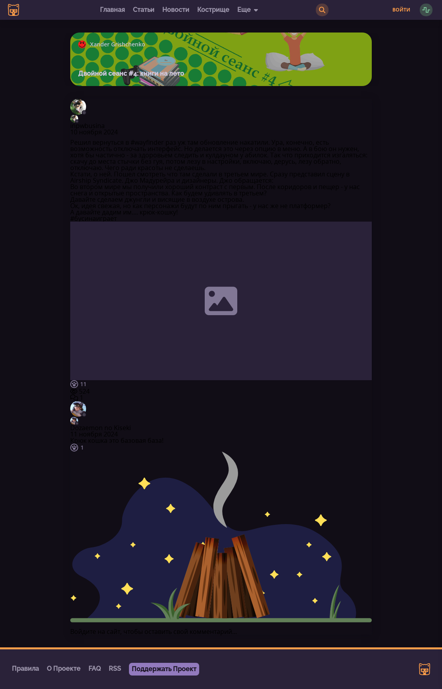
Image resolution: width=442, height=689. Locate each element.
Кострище (213, 9)
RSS (115, 668)
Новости (175, 9)
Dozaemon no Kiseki (100, 427)
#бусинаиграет (93, 218)
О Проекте (64, 668)
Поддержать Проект (164, 669)
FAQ (94, 668)
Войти (401, 10)
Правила (25, 668)
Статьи (143, 9)
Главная (112, 9)
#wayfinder (147, 142)
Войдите (83, 631)
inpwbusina (87, 125)
